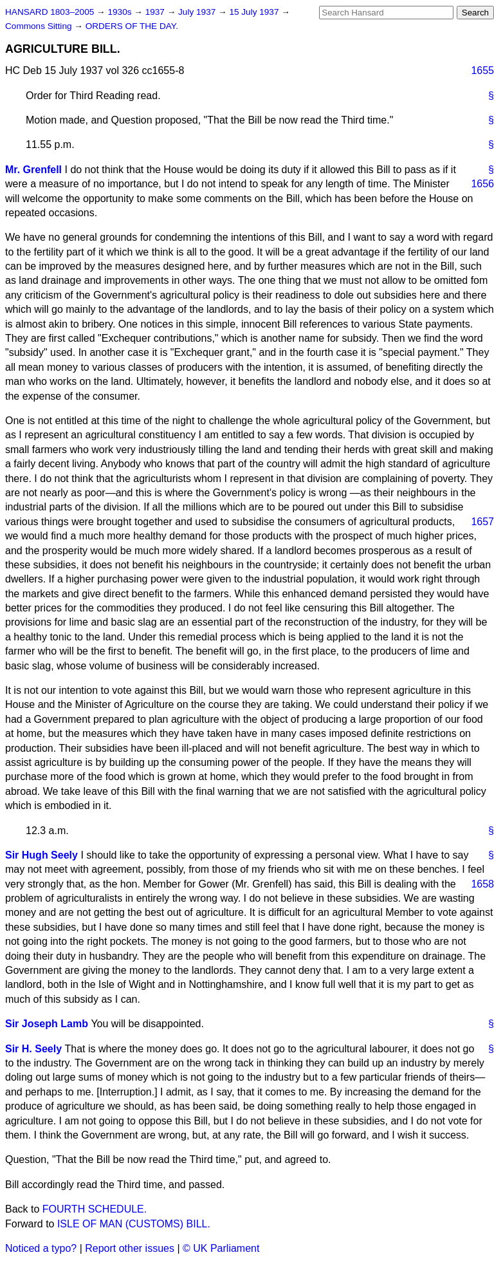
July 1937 (198, 12)
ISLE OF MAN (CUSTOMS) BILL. (133, 1223)
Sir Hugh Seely (41, 855)
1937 (156, 12)
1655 (482, 70)
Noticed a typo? (41, 1248)
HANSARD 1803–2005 (49, 12)
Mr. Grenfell (33, 169)
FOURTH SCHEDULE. (94, 1209)
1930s (120, 12)
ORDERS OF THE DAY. (132, 26)
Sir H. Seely (33, 1048)
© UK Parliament (221, 1248)
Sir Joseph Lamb (46, 1023)
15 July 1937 (255, 12)
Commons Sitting (39, 26)
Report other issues (129, 1248)
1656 (482, 183)
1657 (482, 521)
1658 (482, 884)
